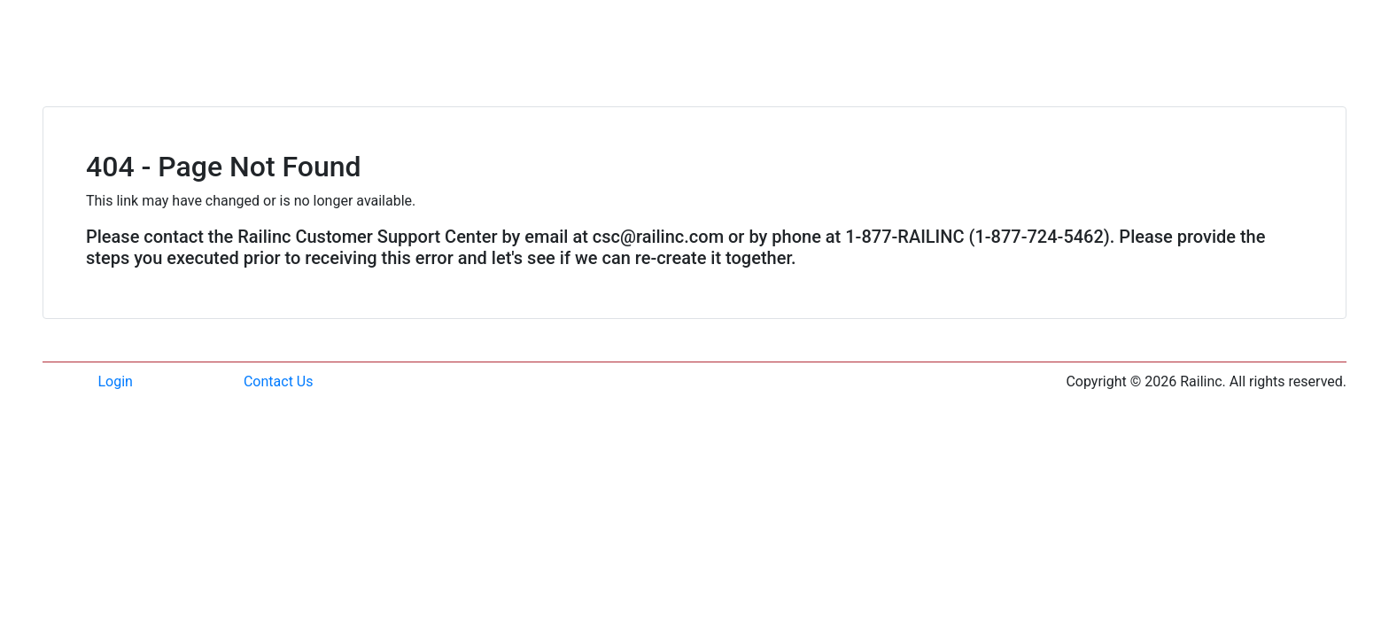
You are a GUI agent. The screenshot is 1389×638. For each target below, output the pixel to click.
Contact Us (279, 381)
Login (115, 381)
